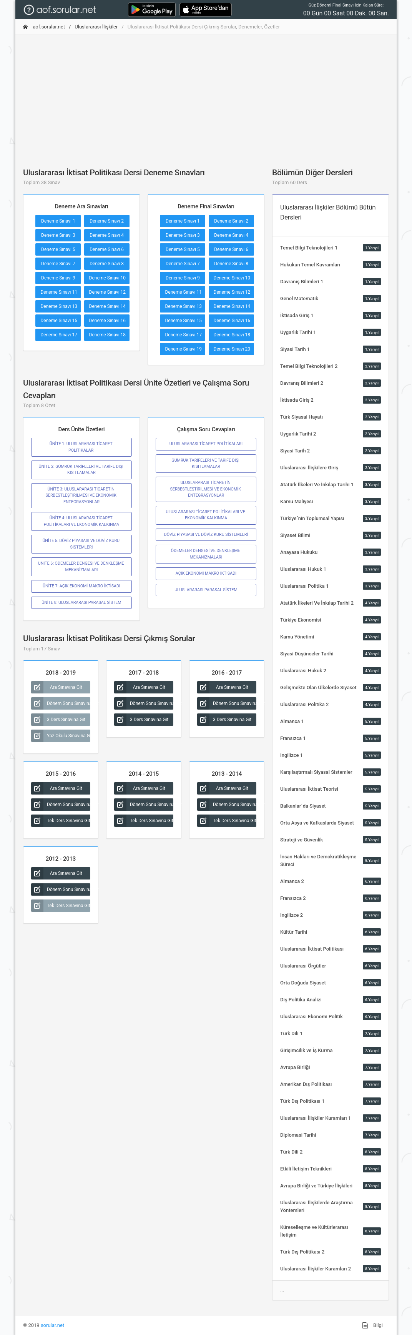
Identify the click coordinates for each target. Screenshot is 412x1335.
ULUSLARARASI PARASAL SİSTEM (206, 589)
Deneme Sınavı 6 (107, 249)
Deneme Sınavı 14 (107, 306)
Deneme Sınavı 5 (58, 249)
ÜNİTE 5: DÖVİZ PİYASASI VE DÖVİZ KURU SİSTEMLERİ (81, 543)
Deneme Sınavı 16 (107, 320)
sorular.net (52, 1325)
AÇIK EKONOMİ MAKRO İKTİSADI (206, 573)
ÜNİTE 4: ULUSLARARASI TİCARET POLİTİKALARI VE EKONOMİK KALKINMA (81, 521)
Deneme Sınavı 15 (58, 320)
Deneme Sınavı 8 (107, 263)
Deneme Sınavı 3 (58, 235)
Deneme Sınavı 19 (183, 349)
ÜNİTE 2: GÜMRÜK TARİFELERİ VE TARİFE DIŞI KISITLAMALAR (81, 469)
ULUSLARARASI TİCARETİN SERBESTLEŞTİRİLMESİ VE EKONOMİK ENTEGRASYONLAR (206, 489)
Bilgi (372, 1325)
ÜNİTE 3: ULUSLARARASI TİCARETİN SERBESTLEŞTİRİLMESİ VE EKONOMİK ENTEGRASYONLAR (81, 495)
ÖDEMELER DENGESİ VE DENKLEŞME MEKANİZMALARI (206, 553)
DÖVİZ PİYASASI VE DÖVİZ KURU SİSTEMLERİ (206, 534)
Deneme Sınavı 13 (58, 306)
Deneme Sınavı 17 (58, 334)
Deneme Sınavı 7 (58, 263)
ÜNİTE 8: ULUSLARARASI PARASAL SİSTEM (81, 602)
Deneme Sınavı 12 (107, 292)
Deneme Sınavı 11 (58, 292)
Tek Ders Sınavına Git (60, 821)
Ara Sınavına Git (56, 687)
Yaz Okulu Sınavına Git (60, 736)
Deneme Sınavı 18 (107, 334)
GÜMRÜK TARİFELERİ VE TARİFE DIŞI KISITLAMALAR (205, 463)
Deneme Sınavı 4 (107, 235)
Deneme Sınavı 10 (107, 278)
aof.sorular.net (44, 27)
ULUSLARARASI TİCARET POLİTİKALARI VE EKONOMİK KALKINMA (206, 514)
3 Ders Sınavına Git (58, 719)
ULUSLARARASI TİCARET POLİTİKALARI (206, 443)
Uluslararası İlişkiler (96, 27)
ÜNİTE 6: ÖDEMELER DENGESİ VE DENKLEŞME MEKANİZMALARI (81, 566)
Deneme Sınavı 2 (107, 221)
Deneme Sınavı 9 (58, 278)
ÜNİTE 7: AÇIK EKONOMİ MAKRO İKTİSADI (81, 586)
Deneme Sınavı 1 (58, 221)
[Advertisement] (206, 95)
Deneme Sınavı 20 (232, 349)
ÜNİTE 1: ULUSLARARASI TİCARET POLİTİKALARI (81, 446)
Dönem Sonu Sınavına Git (60, 703)
